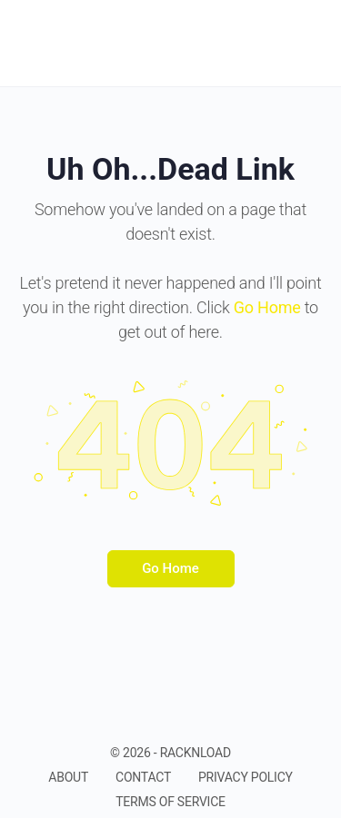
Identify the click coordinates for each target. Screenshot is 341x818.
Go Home (170, 568)
